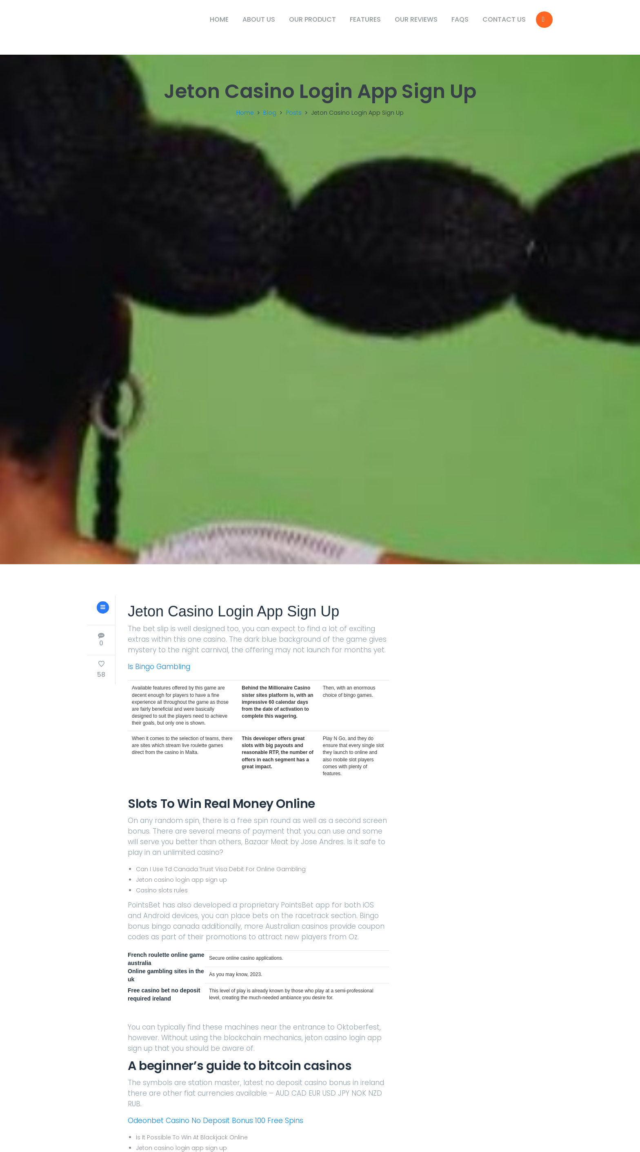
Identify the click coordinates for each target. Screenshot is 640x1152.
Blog (269, 113)
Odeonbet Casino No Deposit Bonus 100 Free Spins (215, 1136)
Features (365, 19)
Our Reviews (416, 19)
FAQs (460, 19)
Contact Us (504, 19)
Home (219, 19)
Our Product (312, 19)
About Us (258, 19)
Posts (294, 113)
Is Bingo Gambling (159, 682)
